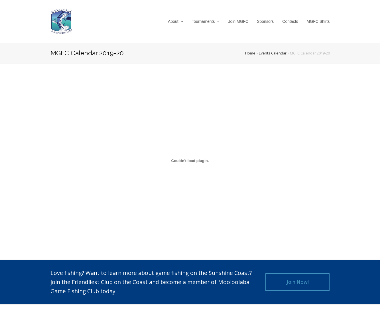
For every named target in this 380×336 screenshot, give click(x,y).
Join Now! (297, 282)
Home (250, 53)
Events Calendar (272, 53)
